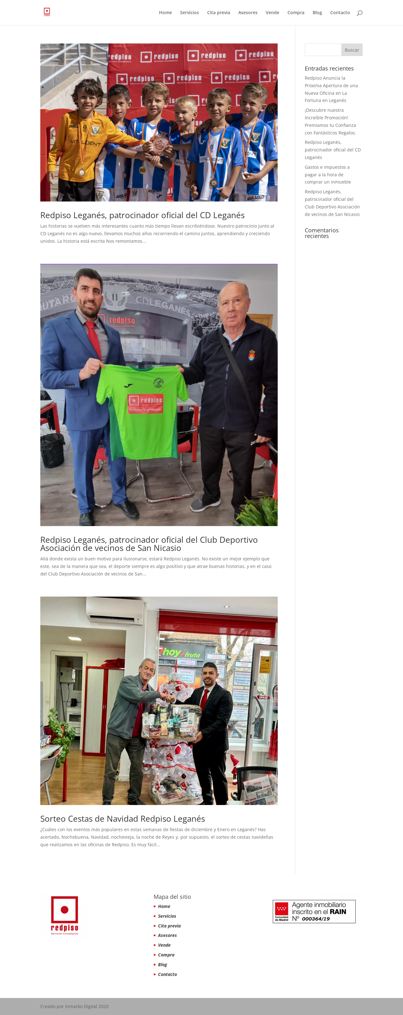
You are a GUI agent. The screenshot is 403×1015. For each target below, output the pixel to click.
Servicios (189, 12)
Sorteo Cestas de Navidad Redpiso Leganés (122, 818)
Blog (317, 12)
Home (165, 12)
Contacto (340, 12)
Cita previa (218, 12)
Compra (295, 12)
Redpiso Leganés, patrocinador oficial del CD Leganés (142, 215)
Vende (272, 12)
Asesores (248, 12)
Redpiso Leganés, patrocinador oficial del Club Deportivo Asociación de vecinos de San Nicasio (149, 543)
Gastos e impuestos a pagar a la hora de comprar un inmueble (328, 174)
